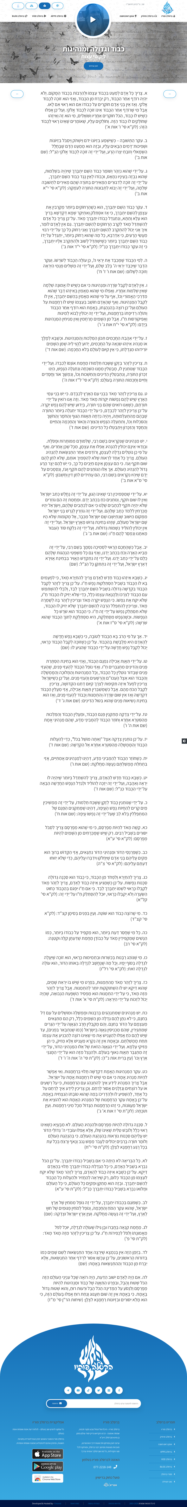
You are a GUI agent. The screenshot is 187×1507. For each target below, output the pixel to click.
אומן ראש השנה (166, 1444)
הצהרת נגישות (93, 1503)
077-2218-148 (102, 1467)
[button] (184, 741)
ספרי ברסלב (168, 1474)
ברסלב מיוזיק (167, 1436)
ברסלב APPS (167, 1451)
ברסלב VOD (168, 1459)
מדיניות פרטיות (114, 1503)
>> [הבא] (17, 94)
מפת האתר (74, 1503)
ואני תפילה (168, 1481)
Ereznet (57, 1503)
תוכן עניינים (93, 66)
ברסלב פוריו (168, 1429)
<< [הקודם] (170, 94)
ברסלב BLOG (167, 1466)
